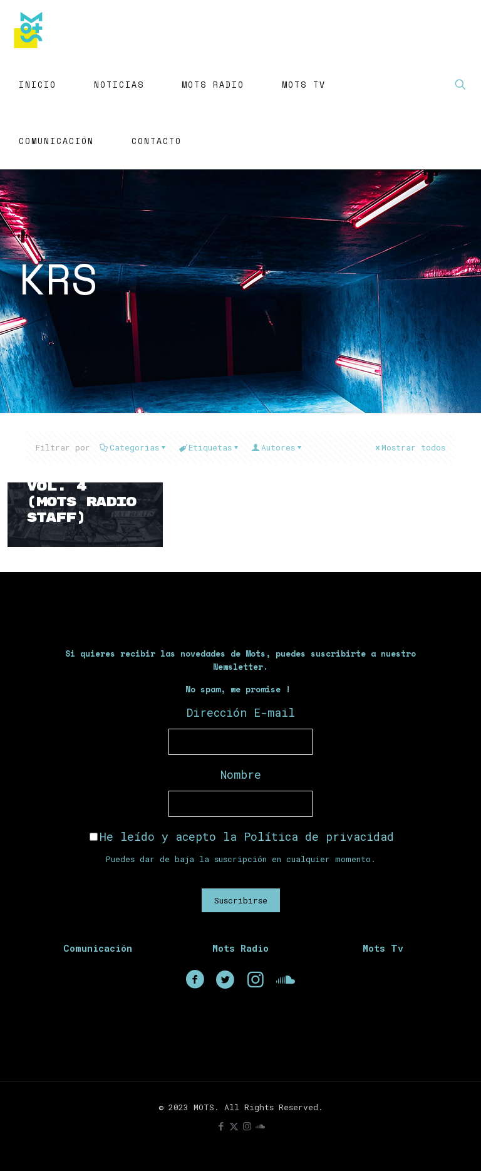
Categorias (133, 447)
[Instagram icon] (247, 1126)
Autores (277, 447)
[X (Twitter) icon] (234, 1126)
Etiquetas (209, 447)
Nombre (240, 774)
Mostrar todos (409, 447)
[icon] (260, 1126)
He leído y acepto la (242, 836)
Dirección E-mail (241, 712)
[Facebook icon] (220, 1126)
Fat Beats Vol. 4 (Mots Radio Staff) (81, 494)
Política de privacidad (319, 836)
